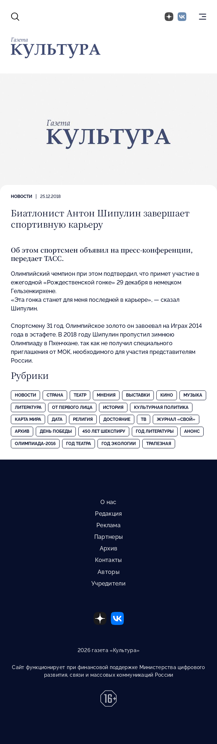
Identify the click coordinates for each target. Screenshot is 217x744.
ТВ (143, 419)
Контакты (108, 560)
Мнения (106, 395)
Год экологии (118, 443)
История (113, 407)
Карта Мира (28, 419)
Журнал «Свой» (176, 419)
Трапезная (158, 443)
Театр (80, 395)
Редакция (108, 513)
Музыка (192, 395)
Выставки (138, 395)
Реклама (108, 525)
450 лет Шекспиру (103, 431)
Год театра (78, 443)
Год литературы (155, 431)
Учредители (108, 583)
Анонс (192, 431)
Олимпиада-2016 (35, 443)
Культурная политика (161, 407)
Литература (28, 407)
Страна (55, 395)
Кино (166, 395)
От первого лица (72, 407)
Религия (83, 419)
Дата (57, 419)
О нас (108, 502)
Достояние (116, 419)
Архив (22, 431)
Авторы (108, 571)
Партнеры (108, 536)
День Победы (56, 431)
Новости (21, 196)
